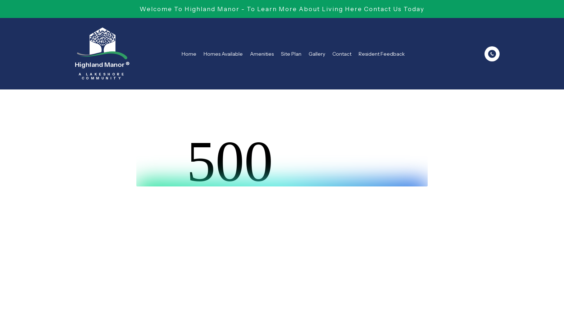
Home (189, 54)
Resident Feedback (382, 54)
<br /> (282, 159)
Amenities (262, 54)
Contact (341, 54)
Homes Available (223, 54)
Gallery (317, 54)
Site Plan (291, 54)
